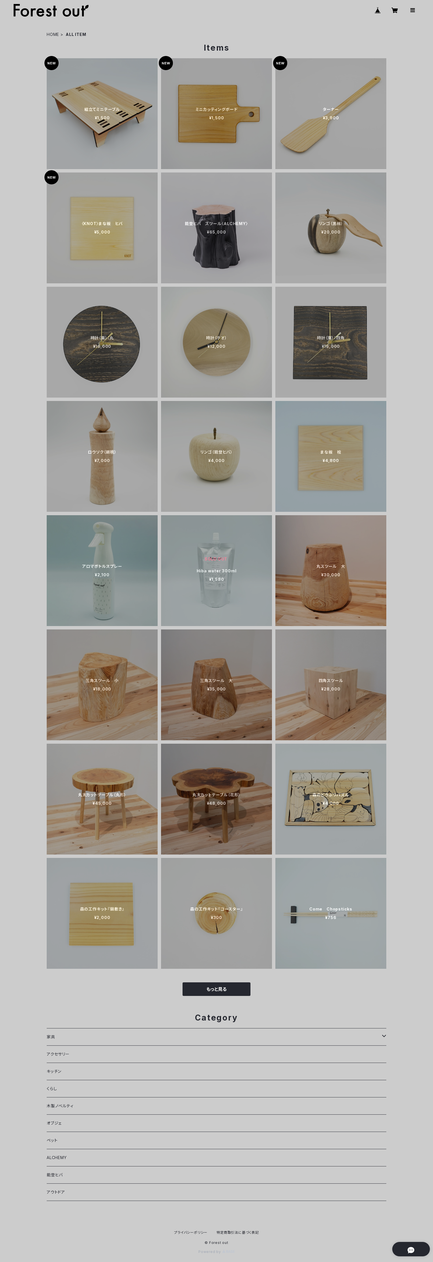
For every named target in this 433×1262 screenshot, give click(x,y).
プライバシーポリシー (190, 1232)
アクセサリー (58, 1054)
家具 (51, 1036)
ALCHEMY (57, 1157)
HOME (53, 34)
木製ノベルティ (60, 1105)
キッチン (54, 1071)
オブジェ (54, 1123)
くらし (52, 1088)
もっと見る (216, 989)
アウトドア (56, 1192)
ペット (52, 1140)
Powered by (216, 1252)
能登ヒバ (55, 1174)
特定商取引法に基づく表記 (237, 1232)
